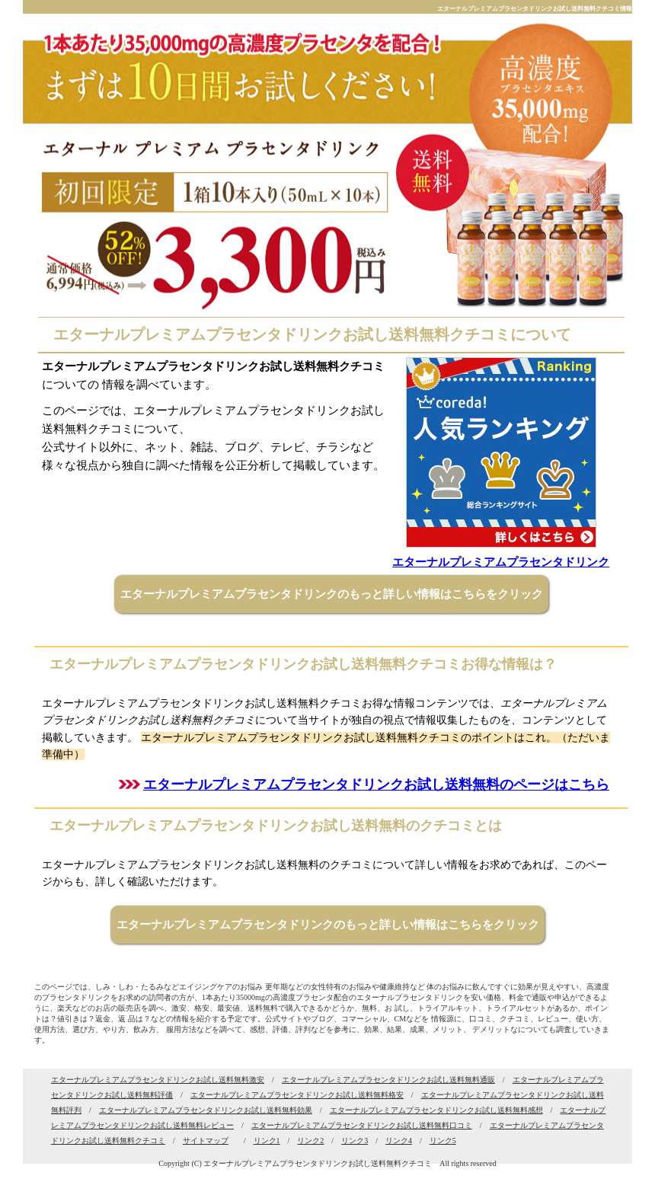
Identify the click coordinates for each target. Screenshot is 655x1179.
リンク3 (354, 1140)
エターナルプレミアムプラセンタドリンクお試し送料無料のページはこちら (376, 784)
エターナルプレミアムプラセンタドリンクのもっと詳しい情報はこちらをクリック (331, 594)
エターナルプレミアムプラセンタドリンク (500, 562)
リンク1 (267, 1140)
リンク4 (398, 1140)
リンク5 (443, 1140)
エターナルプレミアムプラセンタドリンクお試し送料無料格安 (297, 1095)
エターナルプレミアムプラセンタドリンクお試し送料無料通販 (388, 1079)
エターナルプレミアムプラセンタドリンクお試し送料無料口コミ (361, 1125)
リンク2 (310, 1140)
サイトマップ (205, 1140)
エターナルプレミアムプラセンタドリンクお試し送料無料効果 (205, 1110)
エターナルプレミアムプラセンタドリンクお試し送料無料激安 (157, 1079)
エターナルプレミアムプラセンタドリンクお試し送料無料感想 (436, 1110)
